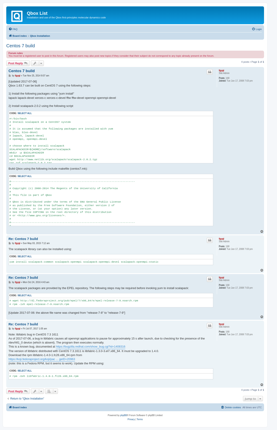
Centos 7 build (20, 45)
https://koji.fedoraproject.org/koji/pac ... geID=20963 (42, 359)
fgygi (221, 70)
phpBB (123, 415)
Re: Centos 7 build (23, 239)
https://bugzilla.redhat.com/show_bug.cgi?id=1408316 (90, 346)
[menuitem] (13, 29)
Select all (24, 113)
